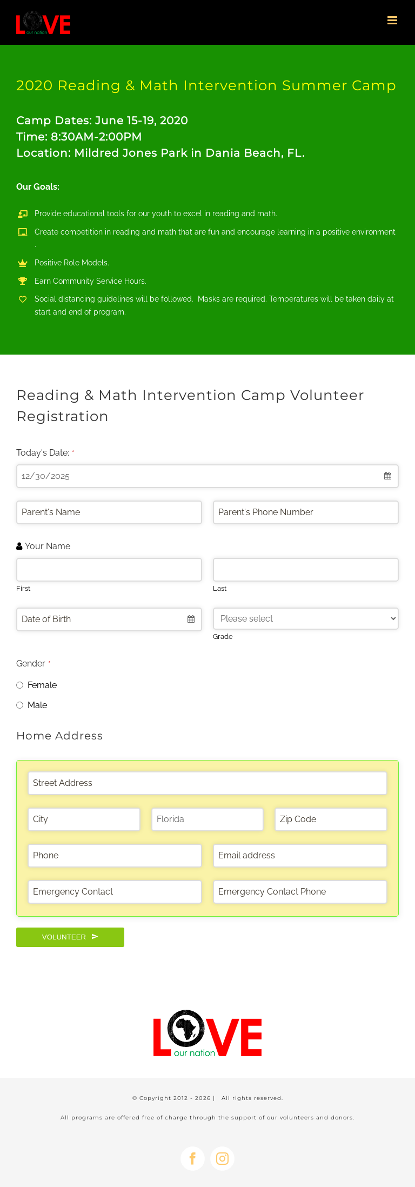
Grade (223, 636)
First (23, 588)
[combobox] (207, 476)
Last (219, 588)
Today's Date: (45, 453)
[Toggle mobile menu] (393, 20)
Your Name (47, 546)
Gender (33, 663)
